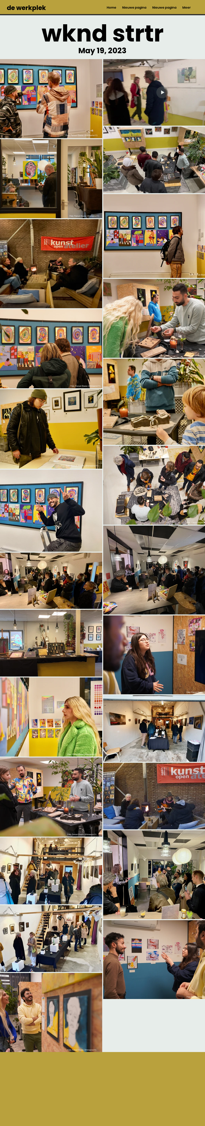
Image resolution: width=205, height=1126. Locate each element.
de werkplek (26, 7)
